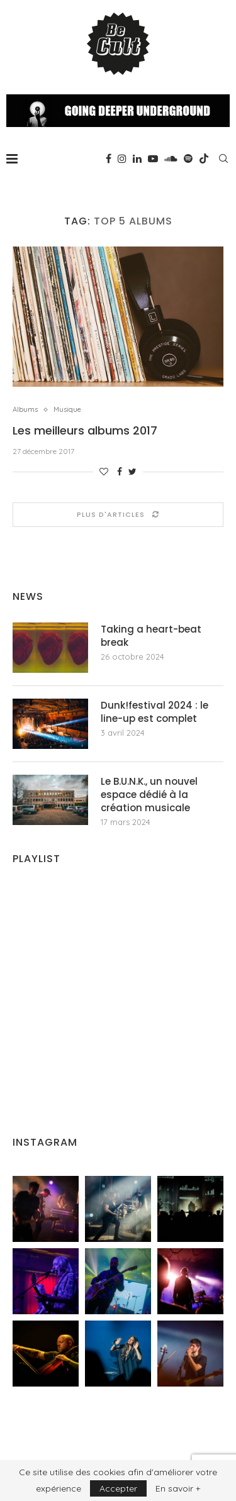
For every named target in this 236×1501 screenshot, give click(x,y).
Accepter (118, 1488)
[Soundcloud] (170, 158)
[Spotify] (188, 158)
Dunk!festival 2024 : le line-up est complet (154, 712)
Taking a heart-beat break (151, 636)
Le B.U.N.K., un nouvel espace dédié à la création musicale (149, 794)
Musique (67, 410)
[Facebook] (108, 158)
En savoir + (177, 1488)
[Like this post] (103, 471)
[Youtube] (153, 158)
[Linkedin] (137, 158)
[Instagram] (122, 158)
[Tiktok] (204, 158)
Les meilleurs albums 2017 (85, 430)
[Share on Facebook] (119, 471)
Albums (25, 410)
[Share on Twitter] (132, 471)
